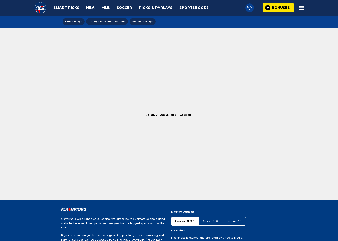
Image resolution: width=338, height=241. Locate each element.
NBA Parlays (73, 21)
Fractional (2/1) (234, 221)
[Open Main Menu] (301, 8)
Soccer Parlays (142, 21)
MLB (106, 8)
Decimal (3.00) (210, 221)
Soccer (124, 8)
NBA (90, 8)
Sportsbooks (194, 8)
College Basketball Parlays (107, 21)
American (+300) (185, 221)
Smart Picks (66, 8)
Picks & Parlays (155, 8)
